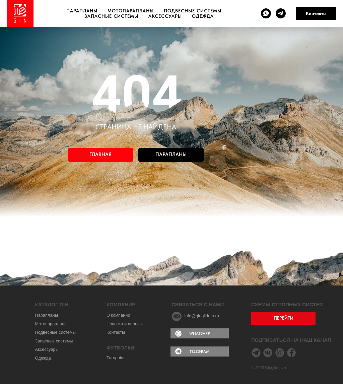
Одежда (203, 16)
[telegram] (281, 13)
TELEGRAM (200, 351)
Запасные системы (111, 16)
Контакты (316, 13)
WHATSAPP (199, 333)
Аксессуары (165, 16)
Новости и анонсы (125, 323)
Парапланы (81, 10)
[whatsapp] (266, 13)
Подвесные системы (192, 10)
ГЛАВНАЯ (100, 154)
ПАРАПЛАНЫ (171, 154)
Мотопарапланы (131, 10)
